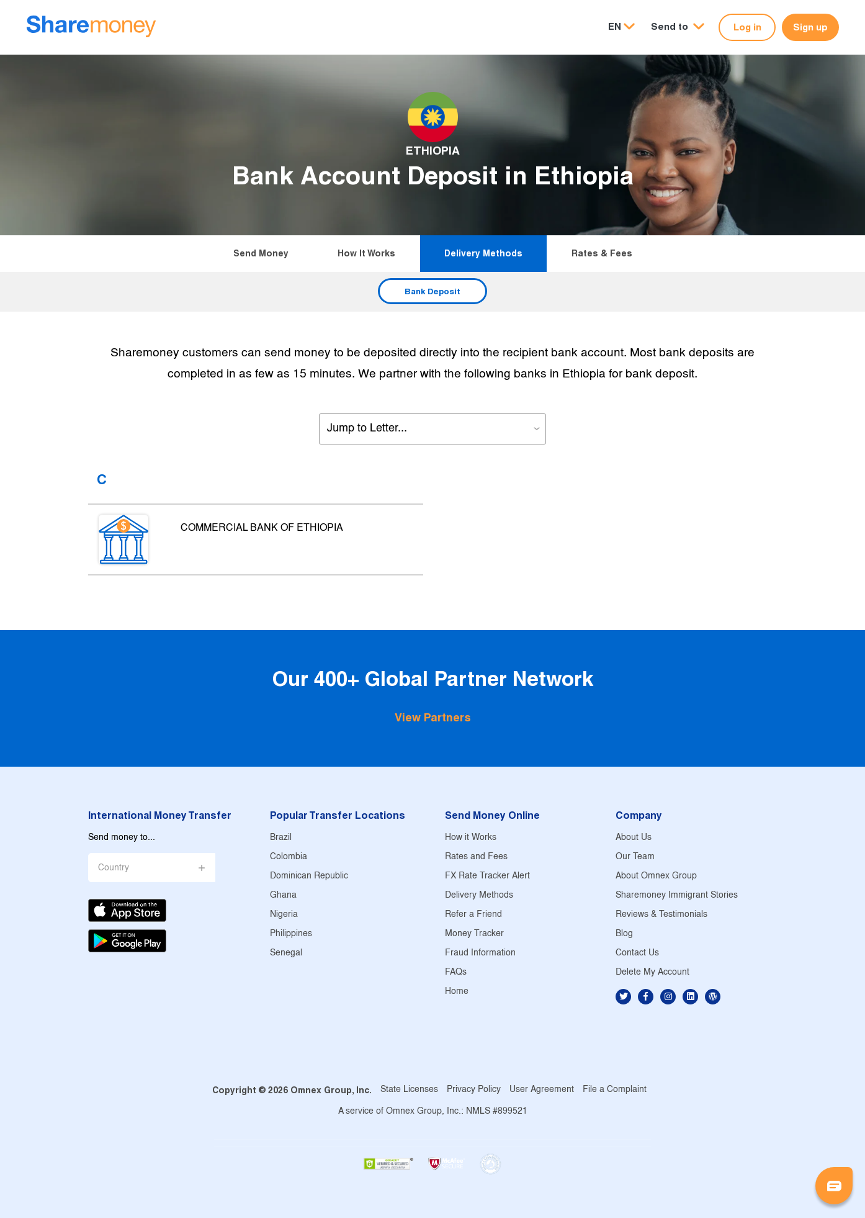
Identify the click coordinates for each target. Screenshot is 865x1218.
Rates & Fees (601, 253)
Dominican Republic (309, 876)
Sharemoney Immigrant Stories (677, 895)
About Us (634, 838)
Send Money (261, 253)
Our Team (635, 857)
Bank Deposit (432, 291)
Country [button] (113, 868)
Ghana (283, 895)
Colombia (288, 857)
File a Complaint (615, 1090)
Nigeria (284, 915)
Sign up (810, 27)
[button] (677, 27)
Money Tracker (474, 934)
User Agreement (541, 1090)
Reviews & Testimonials (661, 915)
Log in (747, 27)
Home (456, 992)
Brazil (281, 838)
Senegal (286, 953)
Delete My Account (652, 972)
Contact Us (637, 953)
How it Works (366, 253)
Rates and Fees (476, 857)
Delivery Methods (483, 253)
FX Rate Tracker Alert (487, 876)
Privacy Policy (474, 1090)
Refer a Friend (473, 915)
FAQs (456, 972)
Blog (624, 934)
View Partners (433, 717)
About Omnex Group (656, 876)
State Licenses (409, 1090)
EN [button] (614, 26)
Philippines (291, 934)
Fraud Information (480, 953)
